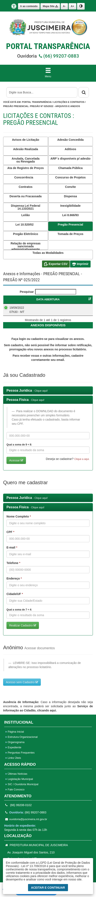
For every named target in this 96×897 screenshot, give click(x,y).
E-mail (11, 551)
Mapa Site (50, 6)
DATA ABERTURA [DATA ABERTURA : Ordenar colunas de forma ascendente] (21, 299)
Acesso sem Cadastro (22, 686)
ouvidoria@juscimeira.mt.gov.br (26, 823)
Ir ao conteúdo (29, 6)
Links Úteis (13, 762)
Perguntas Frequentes (20, 756)
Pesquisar (48, 291)
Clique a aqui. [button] (82, 463)
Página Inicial (14, 735)
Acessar (16, 464)
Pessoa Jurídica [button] (27, 394)
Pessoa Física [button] (25, 404)
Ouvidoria (48, 56)
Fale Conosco (14, 793)
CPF (10, 536)
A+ (72, 6)
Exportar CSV (56, 264)
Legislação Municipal (19, 783)
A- (64, 6)
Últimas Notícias (16, 778)
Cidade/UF (14, 598)
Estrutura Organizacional (21, 741)
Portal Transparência (36, 102)
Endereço (14, 582)
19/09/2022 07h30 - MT (16, 310)
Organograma (14, 746)
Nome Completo (18, 520)
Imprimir (80, 264)
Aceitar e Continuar (48, 887)
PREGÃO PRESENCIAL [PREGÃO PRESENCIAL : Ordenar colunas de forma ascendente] (66, 299)
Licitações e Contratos (68, 102)
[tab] (48, 395)
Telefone (13, 567)
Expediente (13, 751)
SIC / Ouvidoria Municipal (21, 788)
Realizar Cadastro (22, 629)
